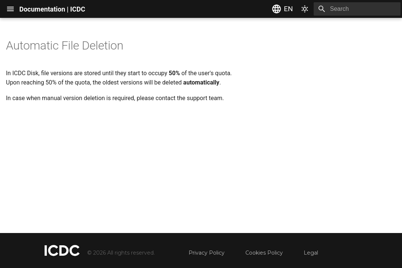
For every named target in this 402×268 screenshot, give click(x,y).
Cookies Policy (264, 252)
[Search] (357, 9)
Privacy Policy (207, 252)
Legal (311, 252)
